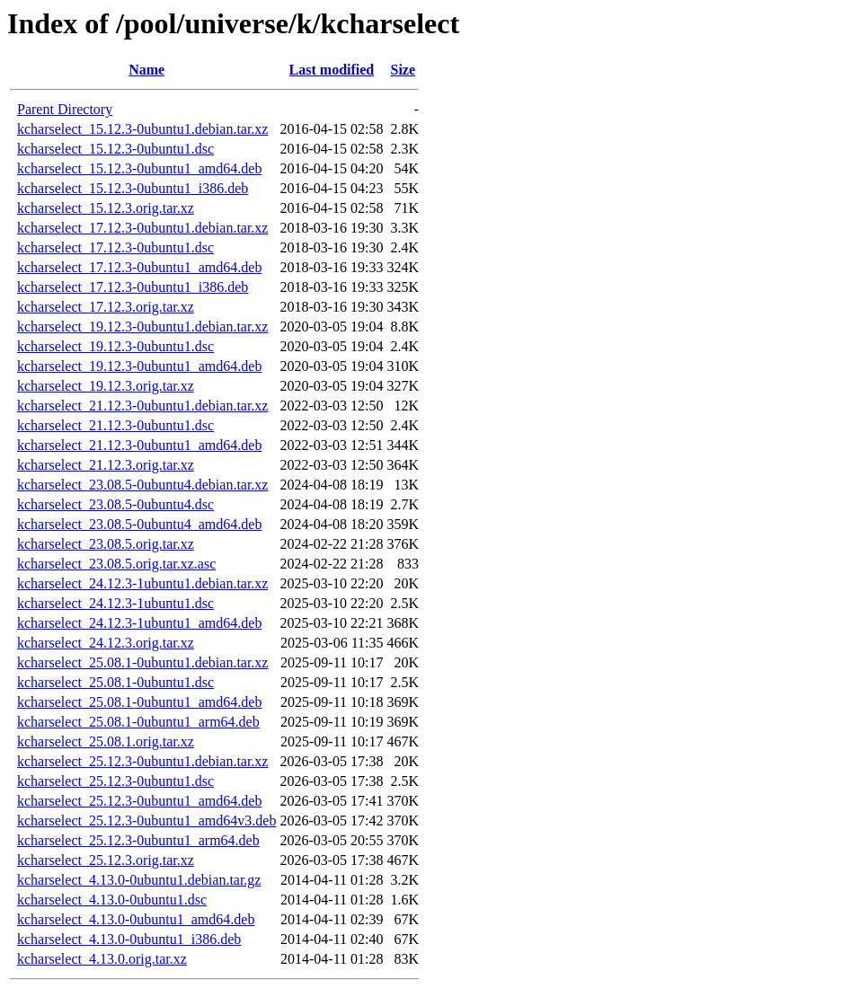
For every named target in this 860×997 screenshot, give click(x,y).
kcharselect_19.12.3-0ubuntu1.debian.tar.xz (142, 326)
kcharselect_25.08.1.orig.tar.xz (105, 741)
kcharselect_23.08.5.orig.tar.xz (105, 543)
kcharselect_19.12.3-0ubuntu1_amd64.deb (139, 366)
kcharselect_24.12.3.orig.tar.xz (105, 642)
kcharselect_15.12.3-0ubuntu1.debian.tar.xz (142, 129)
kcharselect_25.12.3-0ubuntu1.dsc (115, 781)
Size (402, 69)
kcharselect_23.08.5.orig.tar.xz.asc (116, 563)
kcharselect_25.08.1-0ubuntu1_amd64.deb (139, 702)
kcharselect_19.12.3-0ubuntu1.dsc (115, 346)
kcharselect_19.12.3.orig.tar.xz (105, 385)
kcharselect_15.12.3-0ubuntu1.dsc (115, 148)
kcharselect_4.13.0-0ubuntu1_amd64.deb (135, 919)
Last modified (332, 69)
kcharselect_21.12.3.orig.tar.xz (105, 464)
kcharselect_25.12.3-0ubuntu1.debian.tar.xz (142, 761)
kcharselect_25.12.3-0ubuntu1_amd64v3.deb (146, 820)
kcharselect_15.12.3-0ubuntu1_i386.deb (132, 188)
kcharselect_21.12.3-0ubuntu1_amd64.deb (139, 445)
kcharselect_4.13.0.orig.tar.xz (102, 958)
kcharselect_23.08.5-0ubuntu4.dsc (115, 504)
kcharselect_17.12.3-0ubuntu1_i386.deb (132, 287)
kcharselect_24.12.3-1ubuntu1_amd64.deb (139, 623)
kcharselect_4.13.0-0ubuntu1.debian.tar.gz (139, 879)
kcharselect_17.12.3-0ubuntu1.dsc (115, 247)
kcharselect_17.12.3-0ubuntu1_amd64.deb (139, 267)
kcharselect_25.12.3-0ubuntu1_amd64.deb (139, 800)
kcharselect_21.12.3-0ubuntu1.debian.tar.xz (142, 405)
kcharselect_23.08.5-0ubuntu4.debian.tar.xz (142, 484)
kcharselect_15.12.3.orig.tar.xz (105, 208)
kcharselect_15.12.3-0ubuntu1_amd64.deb (139, 168)
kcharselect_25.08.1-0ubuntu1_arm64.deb (138, 721)
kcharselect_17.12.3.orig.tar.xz (105, 306)
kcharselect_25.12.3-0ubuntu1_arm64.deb (138, 840)
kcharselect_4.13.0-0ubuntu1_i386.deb (129, 939)
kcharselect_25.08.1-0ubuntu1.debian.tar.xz (142, 662)
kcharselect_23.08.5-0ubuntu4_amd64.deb (139, 524)
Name (146, 69)
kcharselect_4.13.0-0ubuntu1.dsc (112, 899)
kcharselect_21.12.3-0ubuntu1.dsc (115, 425)
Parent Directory (64, 109)
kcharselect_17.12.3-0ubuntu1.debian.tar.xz (142, 227)
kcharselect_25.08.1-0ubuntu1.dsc (115, 682)
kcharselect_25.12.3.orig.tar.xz (105, 860)
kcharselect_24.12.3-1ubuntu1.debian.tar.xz (142, 583)
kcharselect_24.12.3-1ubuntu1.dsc (115, 603)
